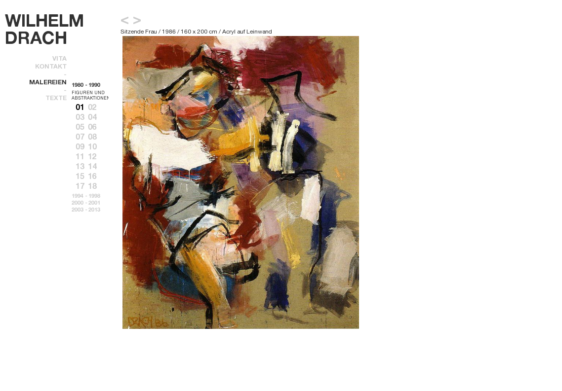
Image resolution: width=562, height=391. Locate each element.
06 (92, 127)
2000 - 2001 (86, 202)
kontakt (51, 66)
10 (92, 146)
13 (80, 166)
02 (92, 107)
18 (92, 186)
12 (92, 156)
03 (80, 117)
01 (80, 107)
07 (80, 137)
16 (92, 176)
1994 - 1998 (86, 195)
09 (80, 146)
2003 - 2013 (86, 209)
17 (80, 186)
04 (92, 117)
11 (80, 156)
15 (80, 176)
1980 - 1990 (86, 84)
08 (92, 137)
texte (56, 98)
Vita (59, 58)
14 (92, 166)
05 (80, 127)
